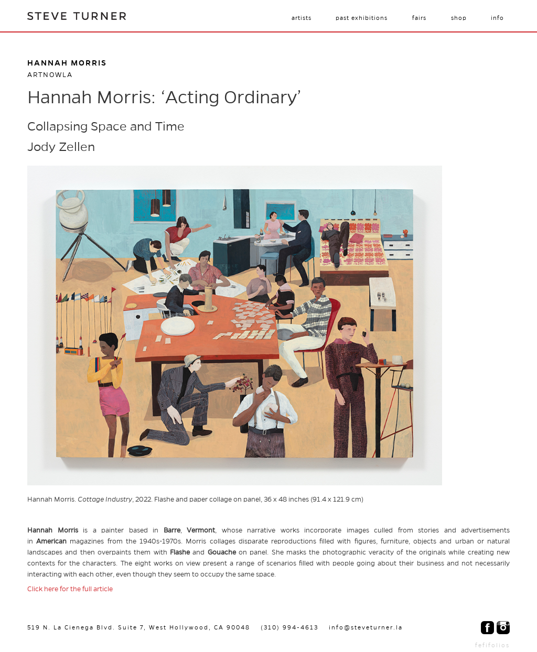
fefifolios (492, 645)
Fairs (419, 18)
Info (497, 18)
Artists (302, 18)
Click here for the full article (70, 589)
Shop (459, 18)
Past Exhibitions (362, 18)
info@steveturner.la (366, 627)
